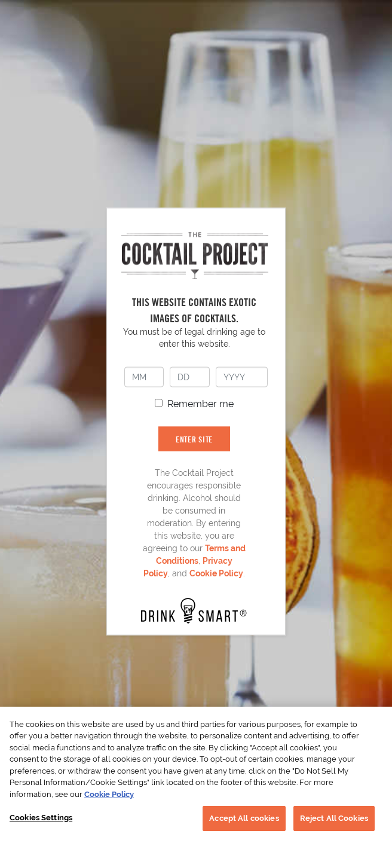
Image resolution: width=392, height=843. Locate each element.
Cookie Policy (216, 573)
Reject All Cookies (334, 818)
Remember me (200, 403)
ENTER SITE (194, 438)
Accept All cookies (243, 818)
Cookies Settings (41, 817)
